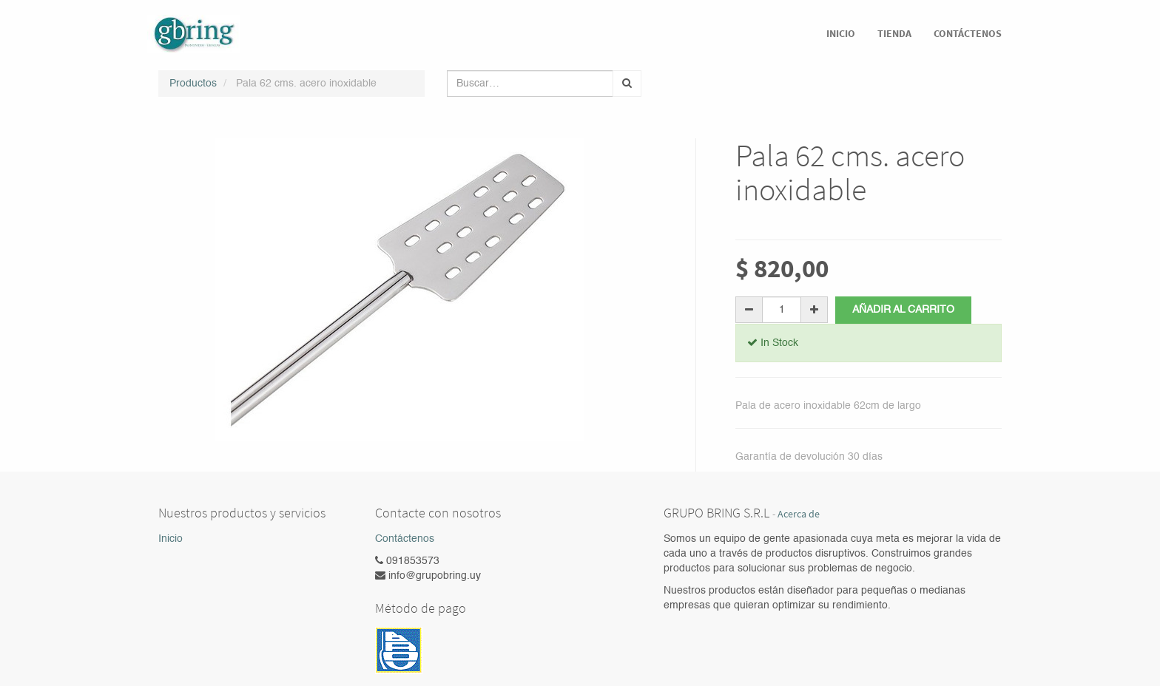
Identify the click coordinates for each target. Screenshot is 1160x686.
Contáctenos (404, 539)
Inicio (170, 539)
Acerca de (799, 514)
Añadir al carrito (903, 310)
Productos (193, 83)
